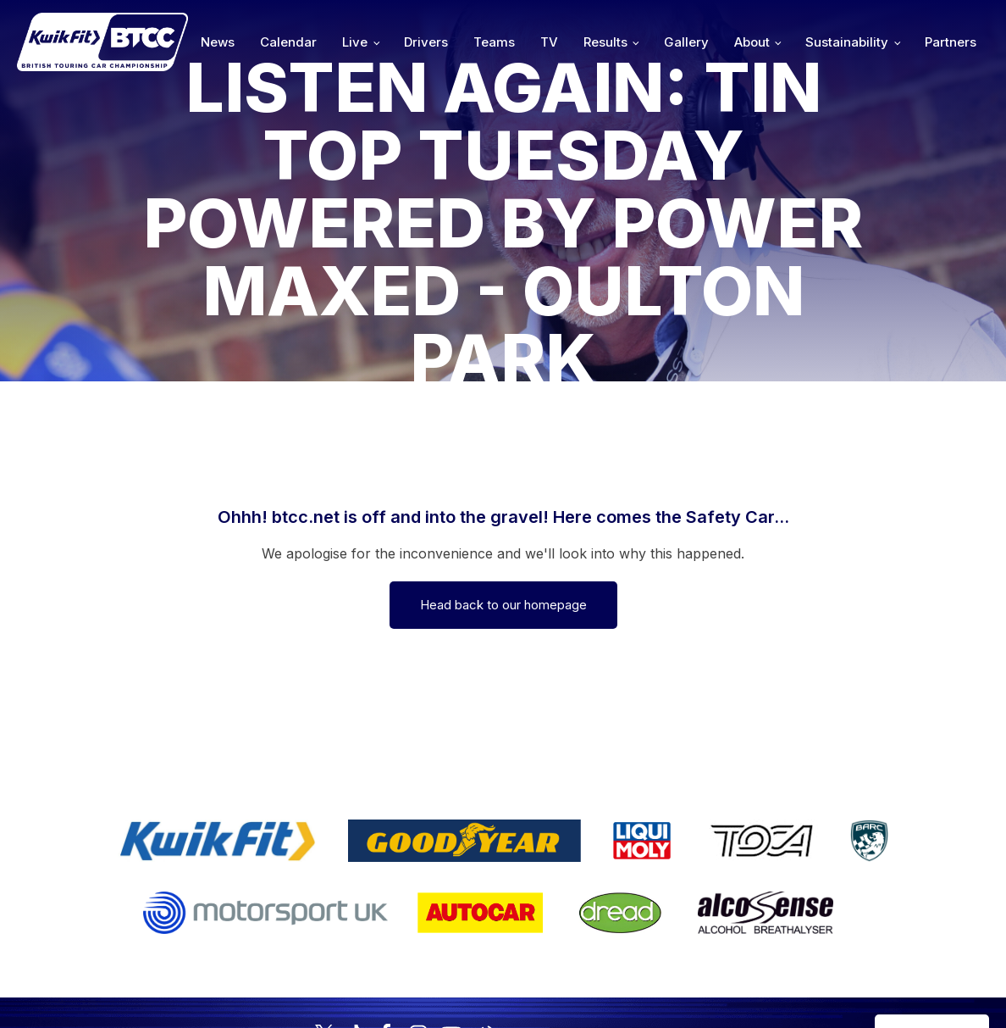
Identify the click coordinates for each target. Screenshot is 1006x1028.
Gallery (686, 42)
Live (355, 42)
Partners (950, 42)
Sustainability (846, 42)
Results (605, 42)
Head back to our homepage (503, 605)
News (218, 42)
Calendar (288, 42)
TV (549, 42)
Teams (494, 42)
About (752, 42)
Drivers (426, 42)
